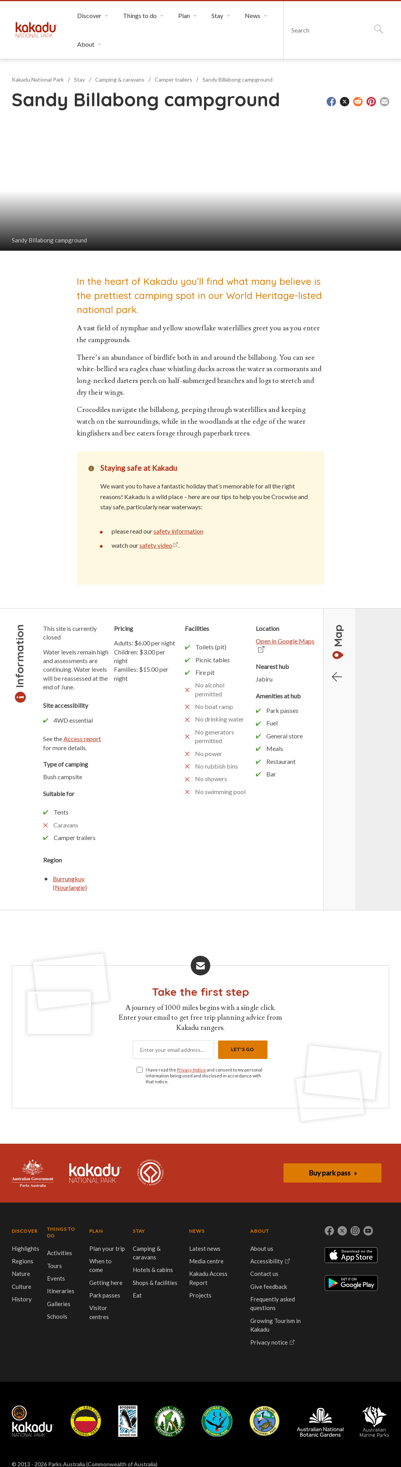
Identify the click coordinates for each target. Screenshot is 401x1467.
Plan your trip (107, 1248)
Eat (137, 1295)
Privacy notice (269, 1342)
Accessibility (266, 1261)
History (22, 1299)
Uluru (85, 1421)
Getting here (106, 1282)
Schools (57, 1316)
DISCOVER (25, 1231)
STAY (139, 1231)
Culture (21, 1286)
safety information (178, 531)
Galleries (58, 1303)
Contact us (264, 1273)
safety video (155, 545)
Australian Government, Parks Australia (33, 1173)
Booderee (127, 1421)
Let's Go (243, 1049)
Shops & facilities (155, 1282)
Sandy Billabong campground (237, 79)
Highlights (25, 1248)
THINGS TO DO (61, 1232)
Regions (22, 1261)
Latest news (204, 1248)
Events (56, 1278)
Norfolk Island (169, 1421)
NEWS (196, 1231)
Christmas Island (217, 1421)
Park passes (104, 1295)
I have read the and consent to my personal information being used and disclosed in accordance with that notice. (204, 1075)
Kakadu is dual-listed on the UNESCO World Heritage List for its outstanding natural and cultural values (150, 1173)
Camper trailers (173, 79)
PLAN (96, 1231)
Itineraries (60, 1290)
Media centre (206, 1261)
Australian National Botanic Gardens (320, 1421)
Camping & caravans (120, 79)
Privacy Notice (191, 1069)
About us (261, 1248)
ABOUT (259, 1231)
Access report (82, 738)
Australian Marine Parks (374, 1421)
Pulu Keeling (264, 1421)
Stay (79, 79)
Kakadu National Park (37, 30)
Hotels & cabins (153, 1269)
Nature (21, 1273)
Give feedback (268, 1286)
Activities (59, 1252)
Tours (54, 1265)
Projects (200, 1295)
